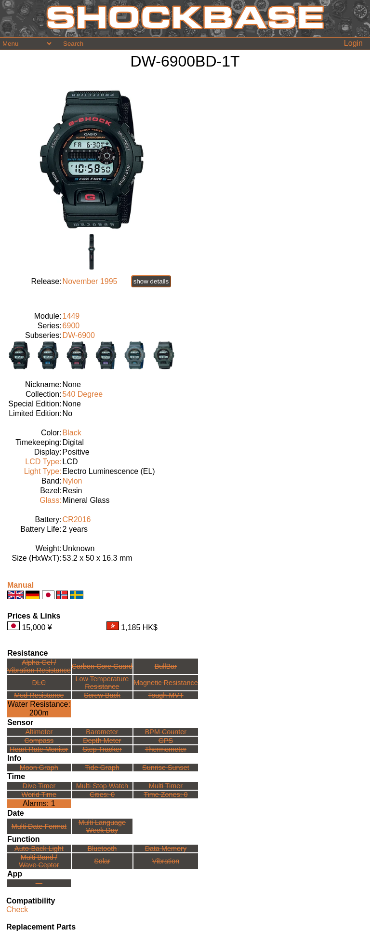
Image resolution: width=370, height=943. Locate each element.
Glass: (50, 500)
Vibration (166, 861)
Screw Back (102, 695)
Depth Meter (102, 740)
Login (353, 43)
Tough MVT (166, 695)
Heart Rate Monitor (39, 749)
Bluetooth (102, 848)
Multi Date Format (39, 826)
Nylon (72, 481)
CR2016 (77, 519)
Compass (38, 740)
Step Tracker (102, 749)
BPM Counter (165, 732)
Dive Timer (38, 786)
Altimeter (39, 732)
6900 (71, 326)
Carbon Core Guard (102, 666)
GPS (166, 740)
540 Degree (83, 394)
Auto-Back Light (39, 848)
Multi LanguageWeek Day (102, 826)
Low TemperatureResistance (102, 682)
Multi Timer (166, 786)
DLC (39, 683)
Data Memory (165, 848)
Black (72, 433)
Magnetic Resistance (165, 683)
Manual (20, 585)
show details (151, 281)
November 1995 (90, 281)
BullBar (166, 666)
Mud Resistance (39, 695)
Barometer (102, 732)
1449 (71, 316)
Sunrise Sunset (165, 767)
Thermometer (165, 749)
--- (39, 883)
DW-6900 (79, 335)
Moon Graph (39, 767)
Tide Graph (102, 767)
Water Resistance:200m (39, 708)
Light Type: (43, 471)
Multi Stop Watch (102, 786)
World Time (39, 794)
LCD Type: (43, 462)
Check (17, 909)
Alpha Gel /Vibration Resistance (39, 666)
